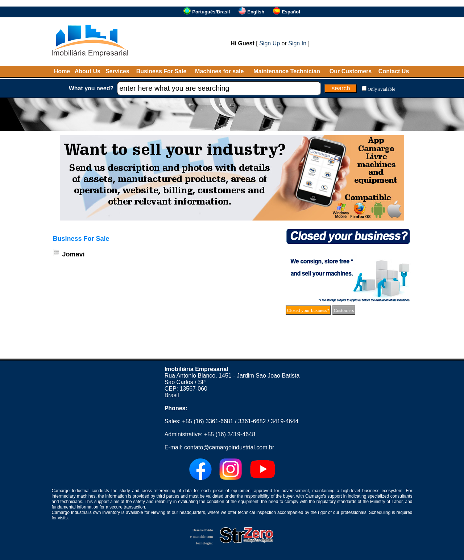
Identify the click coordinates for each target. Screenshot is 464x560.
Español (291, 12)
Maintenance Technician (286, 71)
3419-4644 (285, 421)
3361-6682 (252, 421)
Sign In (297, 43)
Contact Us (393, 71)
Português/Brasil (211, 12)
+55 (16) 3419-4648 (229, 434)
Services (117, 71)
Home (62, 71)
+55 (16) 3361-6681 (207, 421)
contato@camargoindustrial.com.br (229, 447)
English (255, 12)
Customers (344, 310)
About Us (87, 71)
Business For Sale (161, 71)
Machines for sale (219, 71)
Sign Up (269, 43)
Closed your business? (308, 310)
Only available (381, 89)
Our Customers (351, 71)
